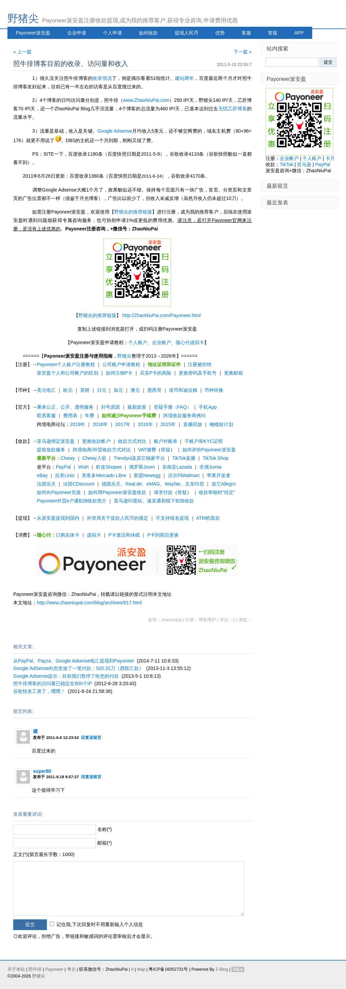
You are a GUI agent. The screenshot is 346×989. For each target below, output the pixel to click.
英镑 (85, 390)
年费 (89, 415)
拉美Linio (65, 475)
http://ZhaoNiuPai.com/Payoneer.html (161, 315)
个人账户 (137, 342)
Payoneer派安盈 (33, 33)
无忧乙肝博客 (232, 108)
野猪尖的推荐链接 (133, 212)
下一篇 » (242, 51)
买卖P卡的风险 (155, 373)
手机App (208, 407)
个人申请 (112, 33)
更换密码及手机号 (198, 373)
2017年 (122, 424)
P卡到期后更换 (163, 535)
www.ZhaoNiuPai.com (146, 100)
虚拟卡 (94, 535)
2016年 (145, 424)
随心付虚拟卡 (190, 342)
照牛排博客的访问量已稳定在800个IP (52, 683)
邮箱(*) (104, 843)
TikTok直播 (183, 458)
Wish (83, 467)
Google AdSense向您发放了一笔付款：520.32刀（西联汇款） (78, 668)
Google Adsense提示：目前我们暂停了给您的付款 (66, 676)
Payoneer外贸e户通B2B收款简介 (71, 500)
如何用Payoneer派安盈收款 (117, 492)
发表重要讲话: (28, 814)
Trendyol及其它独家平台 (139, 458)
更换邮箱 (233, 373)
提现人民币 (186, 33)
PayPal (63, 467)
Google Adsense (114, 131)
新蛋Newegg (147, 475)
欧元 (68, 390)
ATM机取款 (208, 518)
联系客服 (46, 415)
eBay (42, 475)
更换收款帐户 (96, 441)
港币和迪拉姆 (183, 390)
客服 (246, 33)
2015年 (168, 424)
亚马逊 (304, 164)
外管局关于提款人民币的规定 (117, 518)
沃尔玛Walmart (184, 475)
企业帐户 (289, 158)
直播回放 (192, 424)
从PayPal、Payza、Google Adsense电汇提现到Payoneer (73, 661)
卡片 (330, 158)
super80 (42, 771)
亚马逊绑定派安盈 (56, 441)
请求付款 (163, 492)
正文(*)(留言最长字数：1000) (43, 854)
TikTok (286, 164)
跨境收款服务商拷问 (184, 415)
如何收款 (148, 33)
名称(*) (104, 829)
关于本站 (16, 969)
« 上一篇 (22, 51)
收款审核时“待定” (217, 492)
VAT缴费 (147, 449)
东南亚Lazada (177, 467)
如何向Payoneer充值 (59, 492)
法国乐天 (46, 484)
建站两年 (184, 78)
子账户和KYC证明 (203, 441)
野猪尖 (23, 18)
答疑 (272, 33)
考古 (71, 969)
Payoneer (54, 969)
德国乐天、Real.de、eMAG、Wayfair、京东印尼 (153, 484)
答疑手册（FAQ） (173, 407)
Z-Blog (222, 969)
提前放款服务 (51, 449)
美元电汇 (46, 390)
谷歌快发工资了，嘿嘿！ (39, 691)
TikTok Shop (216, 458)
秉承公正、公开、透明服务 (65, 407)
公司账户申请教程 (121, 364)
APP (299, 33)
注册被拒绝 (200, 364)
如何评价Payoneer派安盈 (209, 449)
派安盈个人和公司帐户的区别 (67, 373)
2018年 (100, 424)
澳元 (135, 390)
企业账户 (161, 342)
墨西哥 (154, 390)
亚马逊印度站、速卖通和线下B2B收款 (154, 500)
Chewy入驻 (94, 458)
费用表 (70, 415)
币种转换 (213, 390)
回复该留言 (91, 737)
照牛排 (35, 969)
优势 (220, 33)
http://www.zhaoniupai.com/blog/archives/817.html (89, 602)
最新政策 (136, 407)
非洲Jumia (210, 467)
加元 (118, 390)
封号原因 (110, 407)
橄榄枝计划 (221, 424)
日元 (101, 390)
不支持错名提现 (172, 518)
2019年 (77, 424)
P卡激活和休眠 (124, 535)
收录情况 (102, 78)
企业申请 (76, 33)
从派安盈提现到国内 (58, 518)
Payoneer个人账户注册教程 (66, 364)
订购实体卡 (67, 535)
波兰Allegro (224, 484)
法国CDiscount (79, 484)
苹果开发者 (218, 475)
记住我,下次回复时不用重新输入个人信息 (99, 924)
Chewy (67, 458)
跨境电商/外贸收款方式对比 (102, 449)
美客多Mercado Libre (104, 475)
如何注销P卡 (119, 373)
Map (141, 969)
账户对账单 (165, 441)
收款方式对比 (132, 441)
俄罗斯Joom (142, 467)
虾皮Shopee (109, 467)
